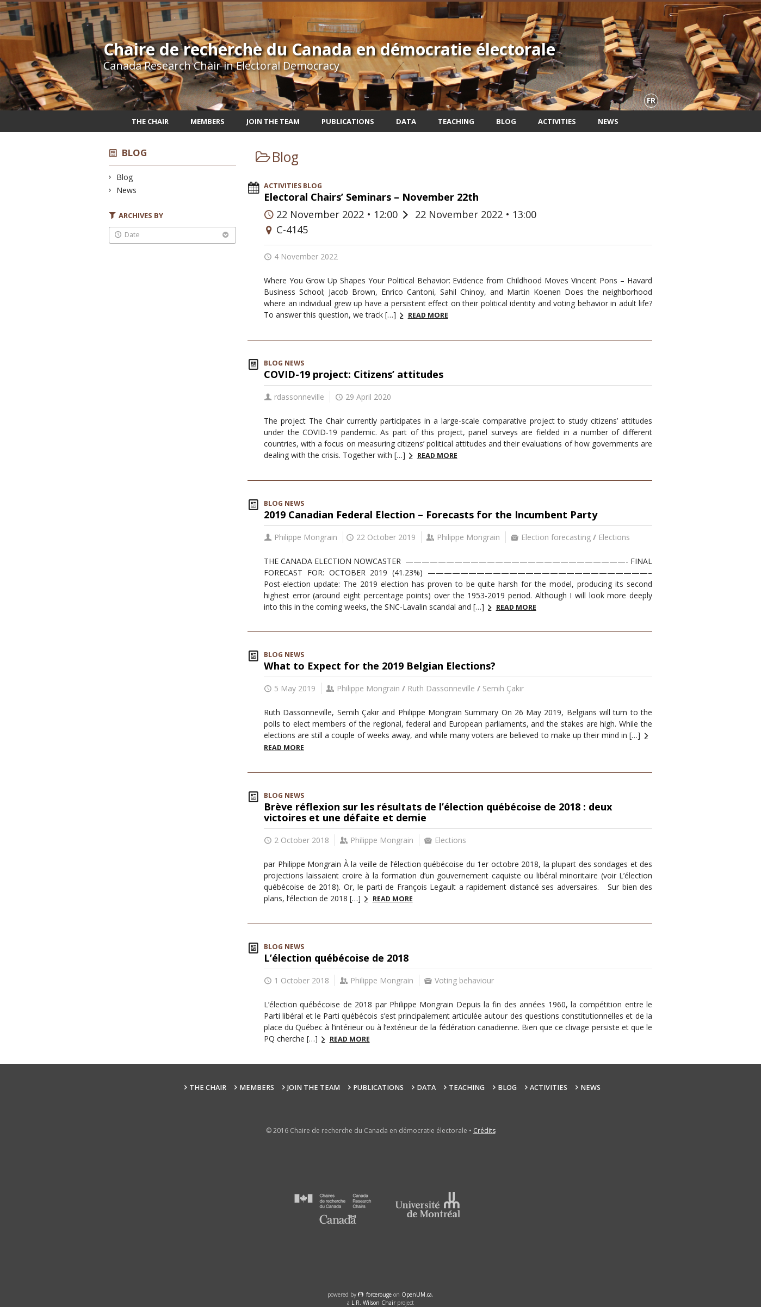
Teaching (456, 121)
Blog (506, 121)
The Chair (150, 121)
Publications (347, 121)
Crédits (484, 1130)
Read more (428, 315)
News (608, 121)
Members (207, 121)
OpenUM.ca (416, 1294)
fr (651, 100)
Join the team (273, 121)
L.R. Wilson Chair (373, 1302)
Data (406, 121)
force (379, 1294)
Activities (557, 121)
